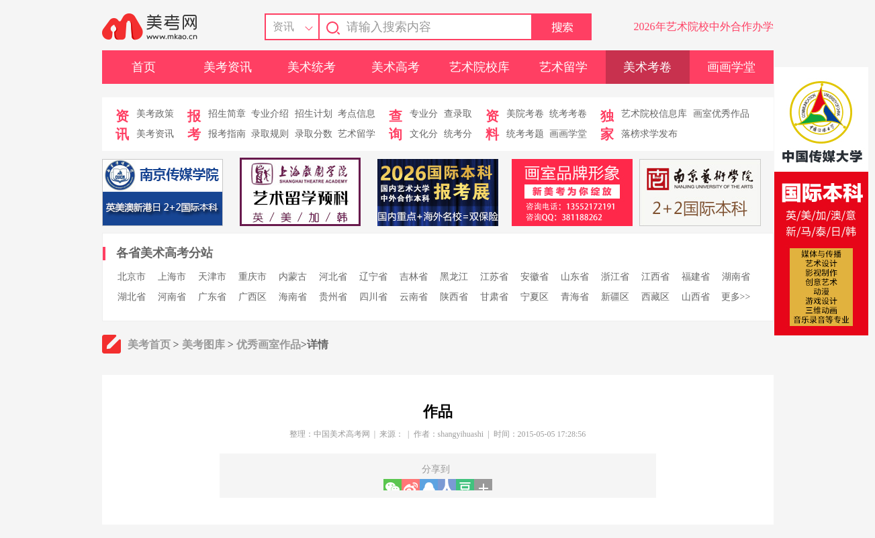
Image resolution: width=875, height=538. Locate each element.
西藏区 (655, 297)
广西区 (252, 297)
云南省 (414, 297)
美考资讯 (227, 67)
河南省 (172, 297)
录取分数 (313, 134)
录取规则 (270, 134)
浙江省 (615, 277)
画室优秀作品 (721, 114)
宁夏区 (534, 297)
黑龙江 (454, 277)
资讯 (283, 26)
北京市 (132, 277)
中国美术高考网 (342, 434)
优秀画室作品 (268, 344)
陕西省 (454, 297)
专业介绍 (270, 114)
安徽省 (534, 277)
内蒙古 (293, 277)
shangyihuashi (461, 434)
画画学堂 (731, 67)
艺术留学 (563, 67)
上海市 (172, 277)
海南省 (293, 297)
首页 (144, 67)
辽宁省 (373, 277)
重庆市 (252, 277)
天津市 (212, 277)
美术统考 (311, 67)
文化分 (424, 134)
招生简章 (227, 114)
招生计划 (313, 114)
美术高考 (395, 67)
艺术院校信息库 (654, 114)
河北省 (333, 277)
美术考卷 (647, 67)
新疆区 (615, 297)
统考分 (458, 134)
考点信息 (356, 114)
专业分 (424, 114)
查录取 (458, 114)
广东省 (212, 297)
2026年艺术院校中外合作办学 (704, 26)
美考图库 (203, 344)
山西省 (696, 297)
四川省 (373, 297)
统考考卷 (568, 114)
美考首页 (149, 344)
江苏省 (494, 277)
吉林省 (414, 277)
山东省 (575, 277)
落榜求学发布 (649, 134)
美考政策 (155, 114)
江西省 (655, 277)
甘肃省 (494, 297)
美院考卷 (525, 114)
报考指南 (227, 134)
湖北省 (132, 297)
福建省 (696, 277)
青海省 (575, 297)
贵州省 (333, 297)
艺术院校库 (479, 67)
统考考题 (525, 134)
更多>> (736, 297)
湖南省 (736, 277)
